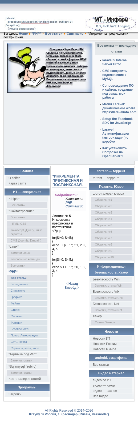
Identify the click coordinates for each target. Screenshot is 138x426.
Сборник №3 (103, 212)
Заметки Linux (20, 252)
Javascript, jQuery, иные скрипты (27, 232)
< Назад (72, 284)
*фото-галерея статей (25, 379)
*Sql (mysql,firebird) (22, 366)
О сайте (14, 178)
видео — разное (105, 391)
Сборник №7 (103, 238)
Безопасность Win (106, 279)
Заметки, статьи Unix (109, 297)
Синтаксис (75, 33)
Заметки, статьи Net (108, 310)
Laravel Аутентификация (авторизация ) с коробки (115, 135)
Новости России (104, 344)
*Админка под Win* (22, 354)
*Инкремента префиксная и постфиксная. (67, 180)
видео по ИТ (102, 380)
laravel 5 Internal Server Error (115, 62)
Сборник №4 (103, 218)
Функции (16, 322)
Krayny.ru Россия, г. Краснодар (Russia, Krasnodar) (69, 414)
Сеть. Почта (19, 341)
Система (16, 316)
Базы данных (20, 284)
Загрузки (15, 394)
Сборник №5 (103, 225)
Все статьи (53, 33)
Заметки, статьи (21, 360)
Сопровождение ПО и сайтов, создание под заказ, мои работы (118, 91)
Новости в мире (104, 349)
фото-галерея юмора (108, 193)
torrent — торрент (106, 178)
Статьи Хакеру (105, 322)
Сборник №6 (103, 231)
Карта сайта (17, 183)
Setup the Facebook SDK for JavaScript (117, 121)
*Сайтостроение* (21, 211)
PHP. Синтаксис (74, 204)
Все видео (100, 396)
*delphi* (14, 199)
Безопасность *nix (106, 292)
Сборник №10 (104, 257)
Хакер (97, 316)
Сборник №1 (103, 199)
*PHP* (36, 33)
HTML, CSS (18, 223)
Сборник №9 (103, 250)
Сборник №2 (103, 206)
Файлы (15, 303)
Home (23, 33)
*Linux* (14, 246)
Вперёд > (71, 288)
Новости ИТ (101, 338)
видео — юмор (104, 385)
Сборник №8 (103, 244)
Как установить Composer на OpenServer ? (114, 152)
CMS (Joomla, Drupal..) (26, 240)
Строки (15, 309)
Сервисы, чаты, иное (25, 348)
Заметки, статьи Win (108, 285)
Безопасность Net (106, 304)
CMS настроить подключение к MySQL (114, 75)
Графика (16, 297)
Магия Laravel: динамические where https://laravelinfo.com (119, 108)
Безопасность (20, 329)
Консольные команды (25, 259)
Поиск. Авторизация (24, 335)
